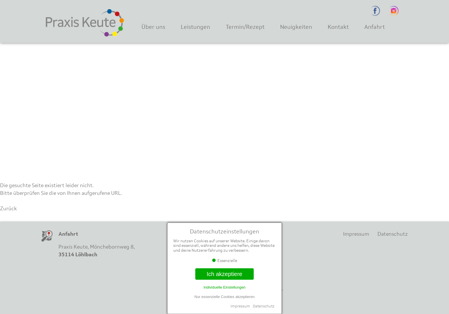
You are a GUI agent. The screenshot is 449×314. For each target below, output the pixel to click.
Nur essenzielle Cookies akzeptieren (224, 297)
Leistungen (195, 26)
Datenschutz (263, 306)
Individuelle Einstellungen (225, 287)
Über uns (153, 26)
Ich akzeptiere (225, 274)
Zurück (8, 208)
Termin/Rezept (245, 26)
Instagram (394, 11)
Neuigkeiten (296, 26)
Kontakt (338, 26)
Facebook (376, 11)
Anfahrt (374, 26)
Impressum (240, 306)
